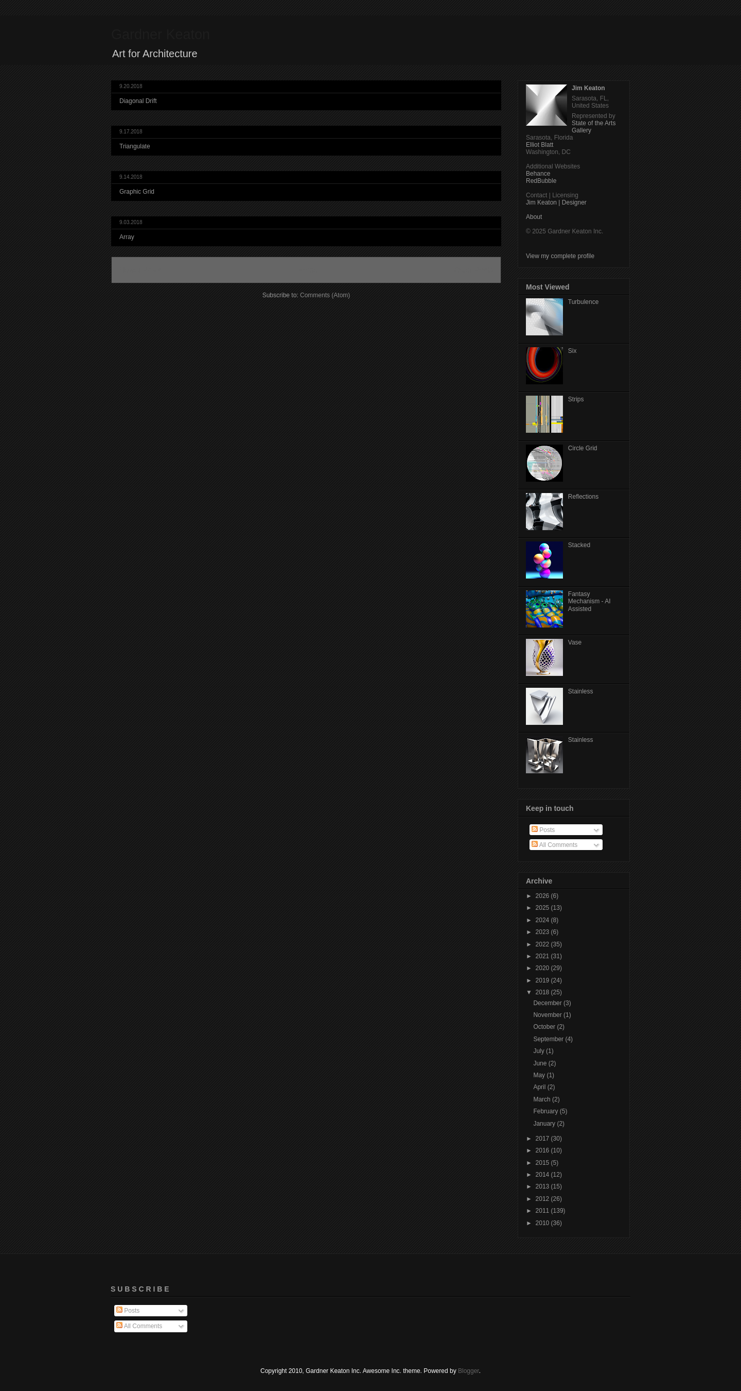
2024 (543, 920)
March (542, 1099)
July (539, 1051)
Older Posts (473, 270)
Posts (543, 830)
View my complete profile (560, 256)
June (540, 1063)
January (545, 1123)
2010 (543, 1223)
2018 (543, 992)
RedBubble (541, 180)
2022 (543, 944)
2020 (543, 968)
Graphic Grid (136, 191)
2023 (543, 932)
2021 (543, 956)
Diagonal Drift (138, 101)
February (546, 1111)
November (548, 1015)
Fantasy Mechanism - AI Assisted (589, 601)
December (548, 1003)
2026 (543, 896)
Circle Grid (582, 448)
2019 (543, 980)
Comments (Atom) (325, 295)
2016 (543, 1150)
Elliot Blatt (539, 144)
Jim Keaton (588, 88)
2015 (543, 1162)
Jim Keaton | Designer (556, 202)
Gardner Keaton (160, 34)
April (540, 1087)
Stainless (580, 691)
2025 (543, 907)
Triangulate (134, 146)
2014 (543, 1174)
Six (572, 350)
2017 (543, 1138)
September (549, 1039)
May (539, 1075)
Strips (576, 399)
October (545, 1026)
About (534, 216)
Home (307, 270)
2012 (543, 1198)
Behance (538, 173)
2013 (543, 1186)
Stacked (579, 545)
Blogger (468, 1371)
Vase (574, 642)
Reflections (583, 496)
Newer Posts (140, 270)
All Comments (554, 845)
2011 (543, 1210)
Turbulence (583, 302)
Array (126, 237)
